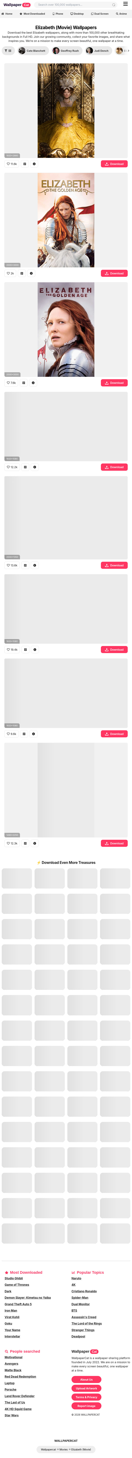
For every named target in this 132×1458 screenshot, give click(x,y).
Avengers (11, 1363)
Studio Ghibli (14, 1278)
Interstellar (12, 1336)
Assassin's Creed (84, 1317)
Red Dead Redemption (20, 1376)
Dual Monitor (81, 1304)
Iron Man (11, 1310)
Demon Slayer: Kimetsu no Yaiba (28, 1297)
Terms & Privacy (86, 1397)
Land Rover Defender (20, 1396)
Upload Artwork (86, 1388)
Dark (8, 1291)
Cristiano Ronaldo (84, 1291)
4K (74, 1285)
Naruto (76, 1278)
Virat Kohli (12, 1317)
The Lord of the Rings (87, 1323)
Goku (8, 1323)
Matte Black (13, 1370)
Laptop (9, 1383)
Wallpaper (17, 5)
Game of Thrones (17, 1285)
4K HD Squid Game (18, 1409)
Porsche (10, 1389)
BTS (74, 1310)
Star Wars (12, 1415)
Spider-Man (80, 1297)
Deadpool (78, 1336)
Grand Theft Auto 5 (18, 1304)
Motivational (13, 1357)
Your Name (12, 1330)
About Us (86, 1379)
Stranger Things (83, 1330)
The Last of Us (15, 1402)
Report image (86, 1406)
